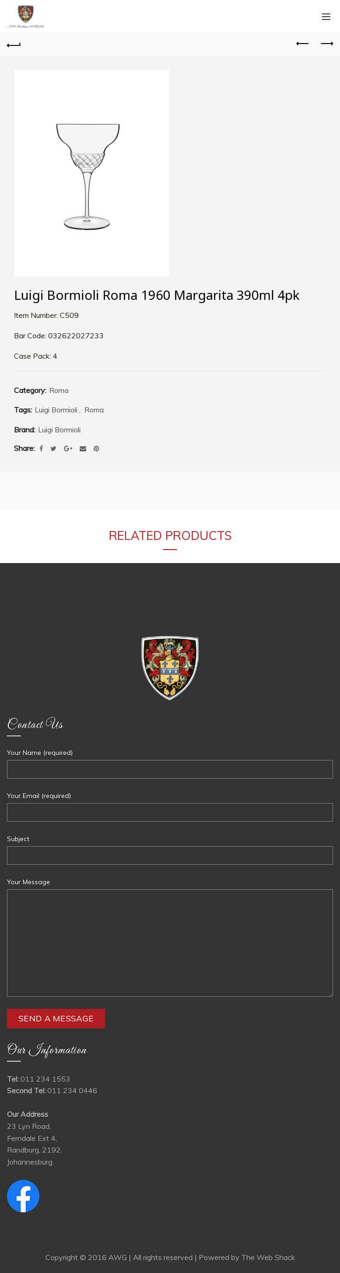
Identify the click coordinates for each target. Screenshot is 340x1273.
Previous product (303, 43)
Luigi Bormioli (56, 409)
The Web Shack (268, 1257)
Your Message (28, 882)
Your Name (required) (40, 752)
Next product (326, 43)
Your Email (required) (39, 796)
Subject (18, 839)
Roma (59, 390)
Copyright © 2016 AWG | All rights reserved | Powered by (143, 1257)
